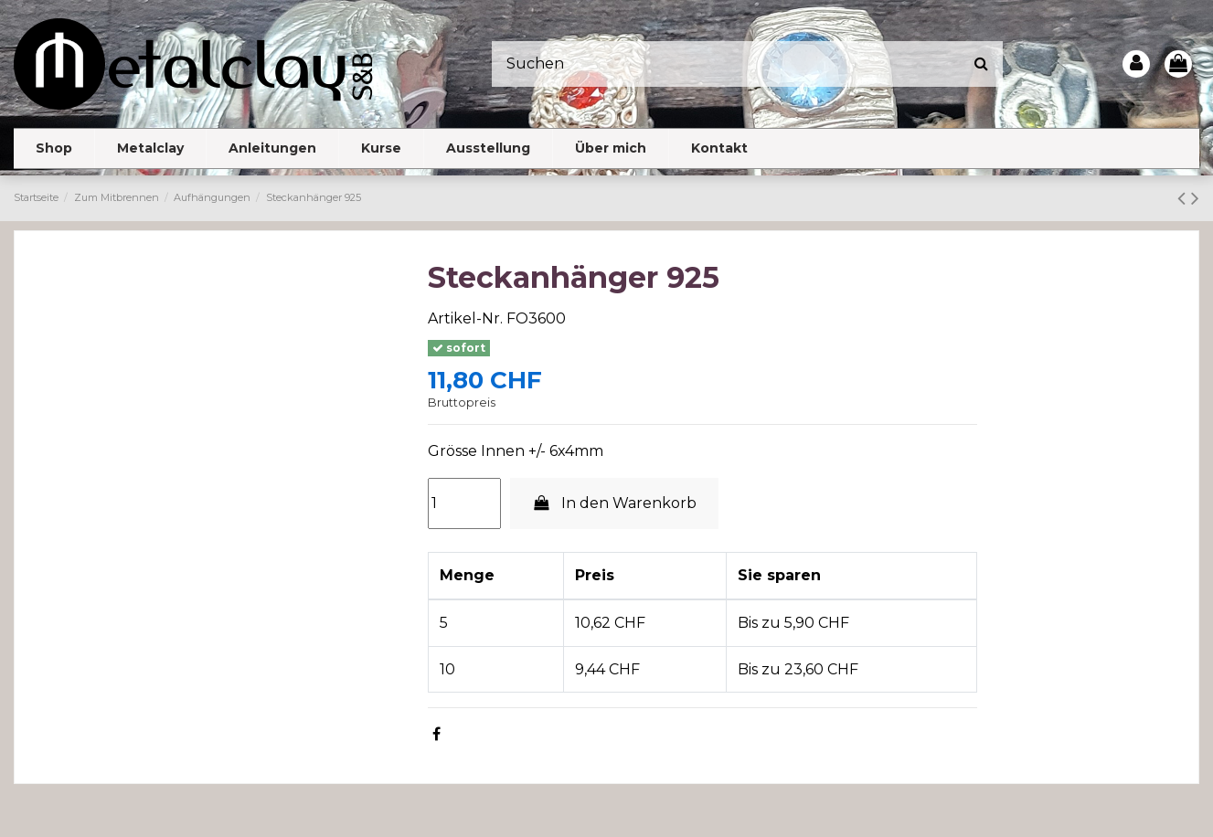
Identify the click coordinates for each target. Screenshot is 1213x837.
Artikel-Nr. (465, 318)
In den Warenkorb (614, 503)
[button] (150, 148)
